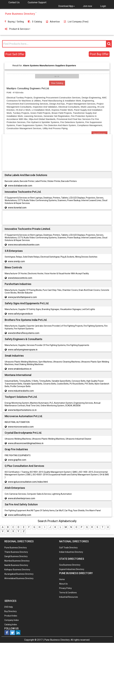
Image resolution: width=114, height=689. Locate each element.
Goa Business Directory (69, 565)
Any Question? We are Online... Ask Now (107, 682)
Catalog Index (10, 624)
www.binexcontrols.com (20, 278)
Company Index (11, 620)
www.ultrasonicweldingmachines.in (25, 443)
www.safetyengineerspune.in (22, 349)
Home (62, 579)
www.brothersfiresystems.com (23, 333)
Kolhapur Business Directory (17, 569)
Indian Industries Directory (71, 552)
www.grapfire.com (17, 459)
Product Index (10, 616)
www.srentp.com (16, 261)
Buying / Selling (14, 21)
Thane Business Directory (16, 552)
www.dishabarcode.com (20, 185)
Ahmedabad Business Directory (18, 578)
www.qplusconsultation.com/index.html (28, 481)
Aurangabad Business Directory (18, 574)
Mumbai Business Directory (17, 561)
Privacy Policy (65, 588)
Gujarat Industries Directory (71, 569)
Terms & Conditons (68, 592)
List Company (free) (76, 21)
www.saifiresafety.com (19, 515)
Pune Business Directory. (57, 639)
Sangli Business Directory (16, 556)
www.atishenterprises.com (21, 498)
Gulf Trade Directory (68, 547)
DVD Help (8, 607)
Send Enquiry (99, 134)
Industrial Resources (68, 597)
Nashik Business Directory (16, 565)
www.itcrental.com (17, 207)
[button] (66, 6)
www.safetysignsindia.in (20, 313)
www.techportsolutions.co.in (22, 410)
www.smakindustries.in (19, 368)
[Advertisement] (57, 153)
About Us (63, 584)
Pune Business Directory (15, 547)
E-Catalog (35, 21)
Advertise (53, 21)
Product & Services (17, 29)
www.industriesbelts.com (21, 390)
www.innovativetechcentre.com (23, 244)
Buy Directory (10, 611)
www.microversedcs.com (21, 426)
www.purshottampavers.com (22, 297)
